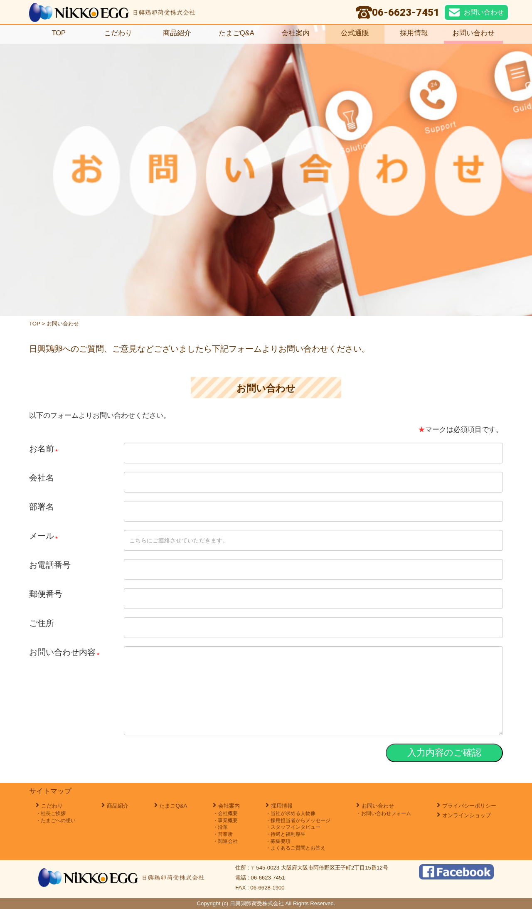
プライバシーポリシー (469, 806)
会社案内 (295, 33)
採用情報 (417, 33)
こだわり (118, 33)
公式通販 (355, 33)
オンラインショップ (466, 815)
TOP (59, 33)
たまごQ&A (236, 33)
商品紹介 (177, 33)
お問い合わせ (473, 33)
